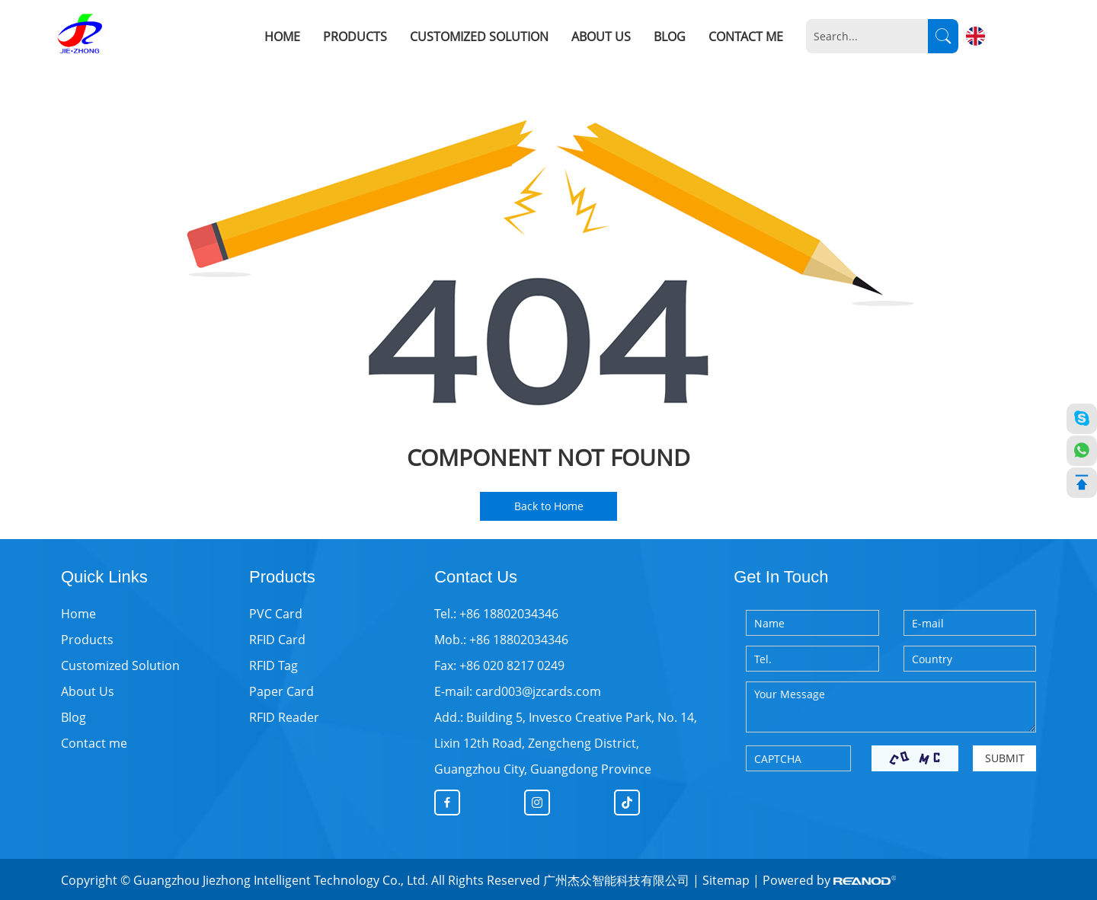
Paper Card (281, 691)
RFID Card (277, 639)
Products (355, 36)
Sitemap (726, 880)
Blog (670, 36)
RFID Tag (273, 665)
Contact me (745, 36)
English (1005, 36)
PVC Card (275, 613)
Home (282, 36)
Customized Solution (479, 36)
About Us (601, 36)
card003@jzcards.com (538, 691)
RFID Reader (284, 717)
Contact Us (475, 576)
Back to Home (549, 506)
